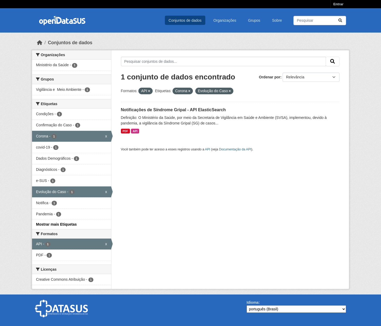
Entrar (338, 4)
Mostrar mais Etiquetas (56, 224)
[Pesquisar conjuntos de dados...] (319, 20)
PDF (125, 131)
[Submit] (340, 20)
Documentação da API (235, 149)
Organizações (224, 20)
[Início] (39, 42)
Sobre (277, 20)
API (135, 131)
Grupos (254, 20)
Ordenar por (269, 77)
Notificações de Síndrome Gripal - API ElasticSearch (173, 110)
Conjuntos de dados (185, 20)
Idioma (252, 302)
